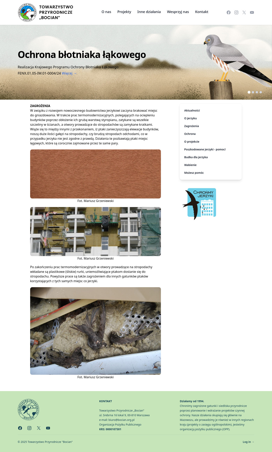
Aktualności (192, 110)
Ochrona (190, 134)
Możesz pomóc (194, 173)
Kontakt (201, 11)
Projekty (124, 11)
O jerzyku (190, 118)
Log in (248, 442)
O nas (106, 11)
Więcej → (69, 73)
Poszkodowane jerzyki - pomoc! (205, 149)
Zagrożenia (191, 126)
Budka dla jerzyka (196, 157)
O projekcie (191, 141)
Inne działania (149, 11)
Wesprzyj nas (178, 11)
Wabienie (190, 165)
